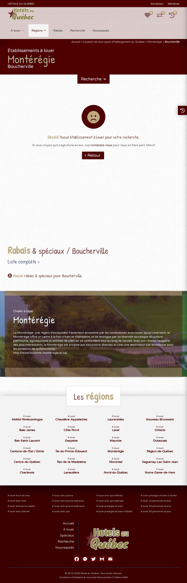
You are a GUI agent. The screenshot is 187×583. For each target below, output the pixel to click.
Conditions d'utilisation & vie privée (77, 577)
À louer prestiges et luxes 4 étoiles (114, 511)
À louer (16, 30)
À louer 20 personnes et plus (156, 506)
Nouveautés (101, 30)
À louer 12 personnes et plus (156, 501)
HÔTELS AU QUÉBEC (21, 3)
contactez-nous (101, 145)
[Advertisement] (93, 208)
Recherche (77, 30)
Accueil (75, 41)
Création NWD (120, 577)
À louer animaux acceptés (21, 506)
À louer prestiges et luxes (109, 506)
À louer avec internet (18, 511)
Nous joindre (104, 577)
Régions (37, 30)
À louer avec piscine (62, 495)
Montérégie (154, 41)
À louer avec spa (61, 511)
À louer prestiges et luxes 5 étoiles (159, 495)
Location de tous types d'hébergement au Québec (113, 41)
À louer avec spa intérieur (109, 495)
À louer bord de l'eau (19, 495)
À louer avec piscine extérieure (68, 506)
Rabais (58, 30)
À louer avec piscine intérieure (68, 501)
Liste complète (22, 261)
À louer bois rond (17, 501)
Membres (173, 3)
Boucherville (172, 41)
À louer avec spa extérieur (110, 501)
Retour (93, 155)
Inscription (156, 3)
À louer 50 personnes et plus (156, 511)
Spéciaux (67, 535)
